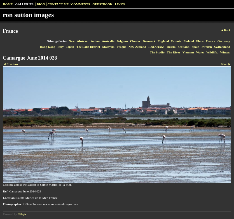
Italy (60, 46)
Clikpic (22, 214)
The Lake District (88, 46)
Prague (121, 46)
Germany (223, 41)
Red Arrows (156, 46)
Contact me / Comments (69, 4)
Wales (200, 52)
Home (8, 4)
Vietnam (188, 52)
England (163, 41)
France (210, 41)
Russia (171, 46)
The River (173, 52)
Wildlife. (212, 52)
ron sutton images (28, 14)
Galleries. (24, 4)
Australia (108, 41)
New (72, 41)
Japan (70, 46)
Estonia (176, 41)
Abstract (83, 41)
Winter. (225, 52)
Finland (189, 41)
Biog (41, 4)
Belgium (122, 41)
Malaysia (108, 46)
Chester (135, 41)
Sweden (207, 46)
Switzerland (222, 46)
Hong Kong (47, 46)
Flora (199, 41)
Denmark (149, 41)
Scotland (183, 46)
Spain (195, 46)
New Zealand (137, 46)
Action (95, 41)
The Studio (157, 52)
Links (120, 4)
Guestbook (102, 4)
